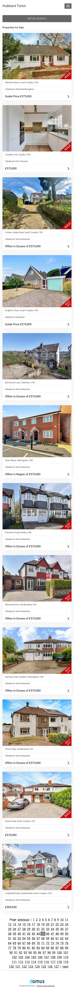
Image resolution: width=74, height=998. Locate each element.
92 (20, 952)
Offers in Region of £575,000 (22, 474)
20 (47, 924)
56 (33, 938)
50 (66, 933)
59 (47, 938)
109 (59, 957)
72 (47, 943)
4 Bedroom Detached (14, 317)
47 (52, 933)
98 (49, 952)
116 (46, 962)
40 (19, 933)
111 (14, 962)
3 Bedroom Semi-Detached (17, 239)
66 (19, 943)
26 (14, 929)
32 (42, 929)
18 (38, 924)
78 (14, 948)
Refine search (37, 18)
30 (33, 929)
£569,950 (11, 907)
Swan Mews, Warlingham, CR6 (19, 460)
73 (52, 943)
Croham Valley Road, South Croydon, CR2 (24, 232)
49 (62, 933)
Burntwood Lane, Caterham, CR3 (20, 382)
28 (24, 929)
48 (57, 933)
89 (66, 948)
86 (52, 948)
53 (19, 938)
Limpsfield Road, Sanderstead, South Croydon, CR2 (28, 893)
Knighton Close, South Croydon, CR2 (21, 310)
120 (11, 966)
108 (53, 957)
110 (65, 957)
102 (14, 957)
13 (14, 924)
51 (9, 938)
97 (44, 952)
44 (38, 933)
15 (24, 924)
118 (59, 962)
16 (28, 924)
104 (27, 957)
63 (66, 938)
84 (42, 948)
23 (62, 924)
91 (16, 952)
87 (57, 948)
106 (40, 957)
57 (38, 938)
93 (25, 952)
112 (20, 962)
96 (39, 952)
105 (33, 957)
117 (53, 962)
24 (66, 924)
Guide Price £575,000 (18, 96)
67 (24, 943)
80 (24, 948)
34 (52, 929)
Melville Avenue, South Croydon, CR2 (21, 82)
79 (19, 948)
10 (62, 919)
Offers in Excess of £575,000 (23, 246)
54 (24, 938)
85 (47, 948)
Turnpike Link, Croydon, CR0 (17, 154)
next (65, 966)
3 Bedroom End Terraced (16, 161)
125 (43, 966)
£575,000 (11, 168)
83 (38, 948)
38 (9, 933)
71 (42, 943)
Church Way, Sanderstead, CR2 (19, 749)
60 (52, 938)
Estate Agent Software (45, 986)
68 (28, 943)
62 (62, 938)
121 (17, 966)
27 (19, 929)
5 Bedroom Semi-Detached (17, 539)
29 (28, 929)
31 (38, 929)
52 (14, 938)
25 (9, 929)
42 (28, 933)
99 (53, 952)
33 (47, 929)
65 (14, 943)
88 (62, 948)
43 (33, 933)
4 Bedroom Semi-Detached (17, 389)
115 (40, 962)
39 (14, 933)
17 (33, 924)
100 (59, 952)
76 (66, 943)
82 (33, 948)
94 (30, 952)
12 (9, 924)
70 (38, 943)
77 (9, 948)
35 (57, 929)
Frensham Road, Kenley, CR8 (18, 532)
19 (42, 924)
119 (65, 962)
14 (19, 924)
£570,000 (11, 835)
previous (23, 919)
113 (27, 962)
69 (33, 943)
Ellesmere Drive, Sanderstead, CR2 (20, 604)
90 (11, 952)
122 (24, 966)
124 (37, 966)
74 (57, 943)
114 (33, 962)
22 (57, 924)
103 (20, 957)
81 (28, 948)
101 (65, 952)
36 (62, 929)
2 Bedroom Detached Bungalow (19, 89)
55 (28, 938)
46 (47, 933)
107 (46, 957)
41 (24, 933)
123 (30, 966)
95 (34, 952)
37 (66, 929)
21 (52, 924)
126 (50, 966)
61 (57, 938)
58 (42, 938)
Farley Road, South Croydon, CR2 (20, 821)
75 (62, 943)
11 (66, 919)
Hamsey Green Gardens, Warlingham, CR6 (24, 677)
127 (56, 966)
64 (9, 943)
